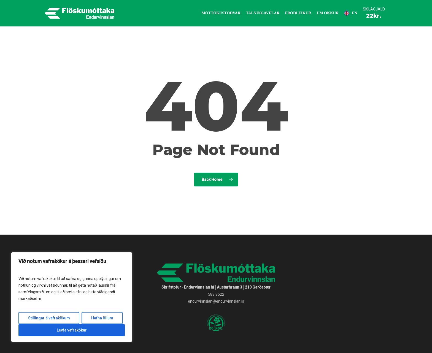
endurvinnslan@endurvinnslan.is (216, 301)
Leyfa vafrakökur (72, 330)
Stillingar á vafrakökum (49, 318)
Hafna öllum (102, 318)
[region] (71, 297)
